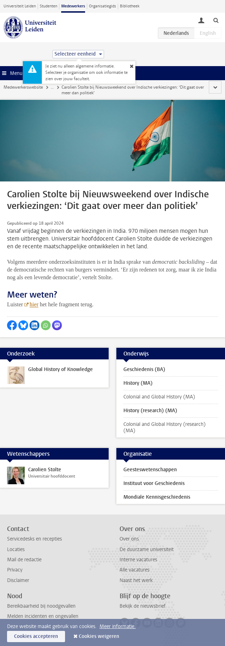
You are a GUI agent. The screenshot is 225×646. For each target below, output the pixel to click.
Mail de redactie (24, 559)
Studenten (48, 6)
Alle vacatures (134, 570)
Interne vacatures (138, 559)
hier (34, 304)
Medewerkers (73, 6)
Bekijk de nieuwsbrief (143, 606)
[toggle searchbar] (215, 20)
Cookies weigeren (99, 636)
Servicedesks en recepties (34, 539)
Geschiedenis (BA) (144, 369)
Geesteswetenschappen (150, 469)
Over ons (129, 539)
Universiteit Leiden (20, 6)
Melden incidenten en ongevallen (42, 616)
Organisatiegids (102, 6)
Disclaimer (18, 580)
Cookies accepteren (36, 636)
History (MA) (138, 383)
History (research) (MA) (150, 410)
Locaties (16, 549)
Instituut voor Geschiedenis (154, 483)
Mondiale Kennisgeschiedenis (156, 497)
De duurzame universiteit (147, 549)
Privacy (14, 570)
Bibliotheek (130, 6)
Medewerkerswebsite (23, 87)
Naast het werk (136, 580)
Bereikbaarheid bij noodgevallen (41, 606)
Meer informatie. (117, 626)
